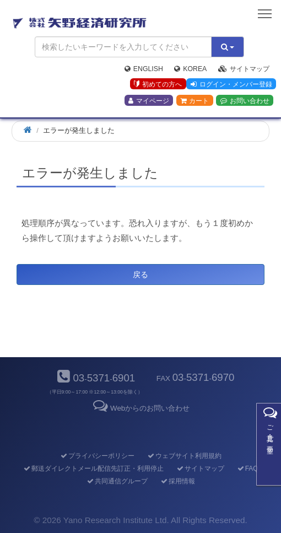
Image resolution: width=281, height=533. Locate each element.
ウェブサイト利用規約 (184, 456)
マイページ (148, 101)
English (144, 69)
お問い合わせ (244, 101)
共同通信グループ (116, 481)
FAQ (247, 468)
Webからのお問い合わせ (140, 408)
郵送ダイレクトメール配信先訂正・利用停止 (93, 468)
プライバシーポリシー (97, 456)
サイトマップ (243, 69)
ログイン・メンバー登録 (231, 84)
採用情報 (177, 481)
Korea (190, 69)
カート (194, 101)
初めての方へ (158, 84)
